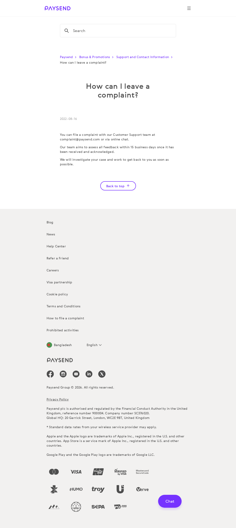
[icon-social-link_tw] (102, 374)
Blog (50, 222)
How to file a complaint (65, 318)
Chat (169, 501)
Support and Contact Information (145, 57)
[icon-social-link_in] (63, 374)
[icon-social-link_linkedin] (89, 374)
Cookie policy (57, 294)
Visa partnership (59, 282)
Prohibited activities (63, 330)
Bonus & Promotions (97, 57)
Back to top (118, 186)
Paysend (69, 57)
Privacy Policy (58, 399)
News (51, 234)
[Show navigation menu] (189, 8)
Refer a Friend (58, 258)
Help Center (56, 246)
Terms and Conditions (63, 306)
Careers (53, 270)
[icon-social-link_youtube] (76, 374)
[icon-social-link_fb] (50, 374)
